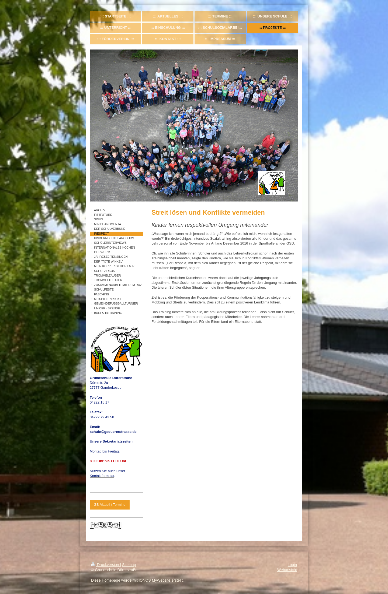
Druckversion (105, 565)
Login (292, 565)
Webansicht (287, 570)
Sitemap (129, 565)
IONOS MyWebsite (155, 580)
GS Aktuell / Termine (110, 505)
